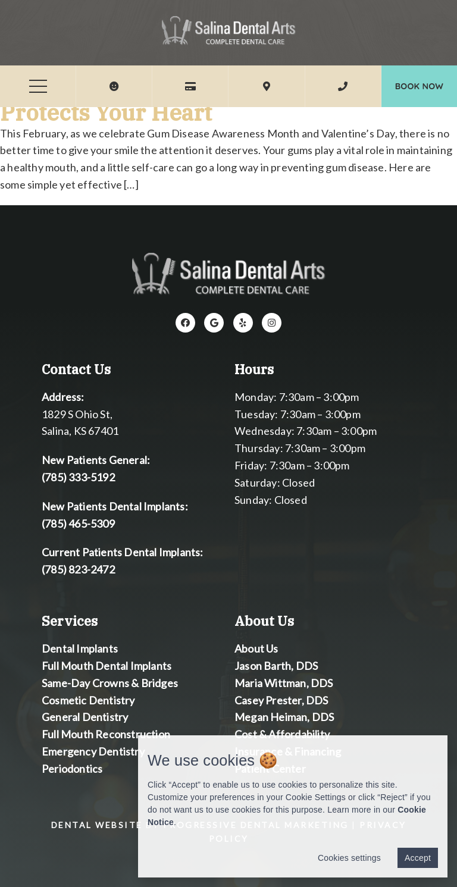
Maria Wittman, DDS (283, 682)
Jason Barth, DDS (276, 665)
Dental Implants (80, 648)
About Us (256, 648)
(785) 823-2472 (78, 569)
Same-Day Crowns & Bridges (110, 682)
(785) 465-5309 (78, 522)
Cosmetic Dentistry (88, 699)
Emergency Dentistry (93, 751)
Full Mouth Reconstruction (106, 734)
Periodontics (72, 768)
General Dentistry (85, 716)
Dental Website (97, 825)
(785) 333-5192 (78, 477)
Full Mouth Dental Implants (106, 665)
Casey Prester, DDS (281, 699)
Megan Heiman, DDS (284, 716)
